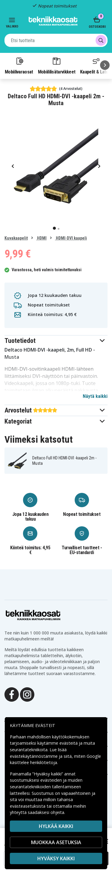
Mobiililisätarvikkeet (57, 65)
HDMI (41, 238)
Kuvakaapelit (16, 238)
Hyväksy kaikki (56, 858)
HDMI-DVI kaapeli (71, 238)
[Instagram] (27, 694)
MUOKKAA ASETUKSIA (56, 842)
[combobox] (56, 40)
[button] (56, 340)
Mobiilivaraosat (19, 65)
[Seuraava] (105, 65)
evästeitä (69, 743)
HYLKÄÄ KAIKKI (56, 826)
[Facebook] (11, 694)
